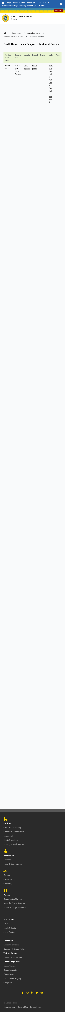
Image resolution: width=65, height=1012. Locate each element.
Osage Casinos (9, 966)
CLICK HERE (40, 5)
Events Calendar (9, 928)
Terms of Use (23, 1007)
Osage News (8, 974)
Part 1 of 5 (51, 67)
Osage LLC (8, 982)
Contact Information (11, 944)
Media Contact (9, 932)
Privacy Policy (35, 1007)
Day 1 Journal (34, 67)
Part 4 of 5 (50, 91)
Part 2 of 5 (50, 74)
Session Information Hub (13, 36)
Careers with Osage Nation (14, 949)
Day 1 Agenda (27, 67)
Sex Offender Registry (12, 978)
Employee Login (9, 1007)
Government (16, 33)
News (5, 923)
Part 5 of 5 (50, 99)
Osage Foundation (10, 970)
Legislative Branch (34, 33)
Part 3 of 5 (50, 82)
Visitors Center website (12, 957)
